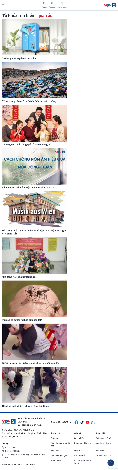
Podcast (52, 5)
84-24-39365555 (12, 447)
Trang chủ (55, 433)
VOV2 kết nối (79, 455)
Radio (44, 5)
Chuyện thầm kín (103, 455)
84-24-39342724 (12, 451)
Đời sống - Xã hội (103, 438)
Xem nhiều (101, 433)
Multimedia (62, 5)
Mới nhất (77, 433)
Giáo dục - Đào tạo (82, 443)
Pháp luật (77, 450)
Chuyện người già (59, 455)
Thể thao (55, 450)
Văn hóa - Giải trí (104, 443)
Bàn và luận (78, 438)
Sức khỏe (100, 450)
